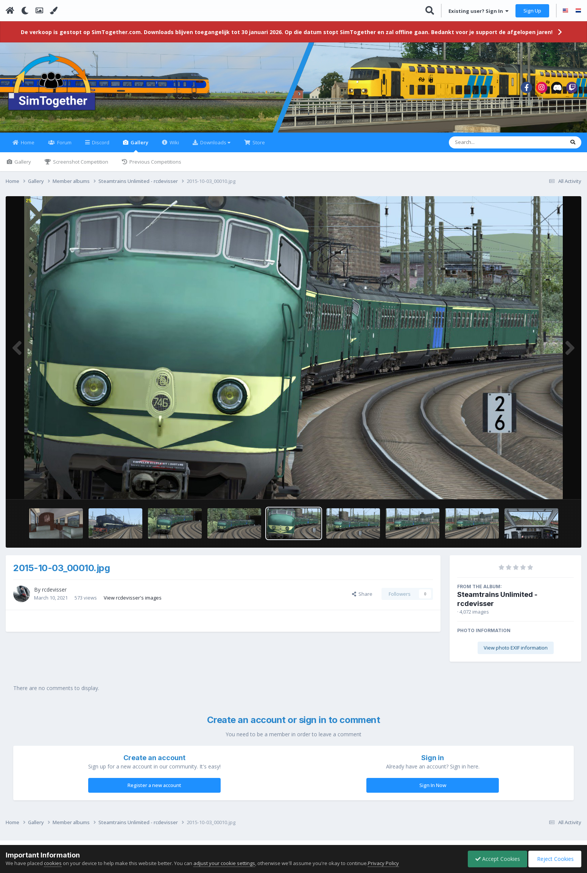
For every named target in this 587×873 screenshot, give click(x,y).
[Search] (487, 147)
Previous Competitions (154, 166)
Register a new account (154, 789)
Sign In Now (432, 789)
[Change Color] (54, 10)
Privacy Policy (383, 863)
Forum (64, 147)
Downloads (214, 147)
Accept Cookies (495, 858)
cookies (53, 863)
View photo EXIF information (516, 652)
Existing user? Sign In (478, 11)
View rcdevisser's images (133, 601)
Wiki (173, 147)
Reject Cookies (554, 858)
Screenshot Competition (80, 166)
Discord (100, 147)
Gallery (138, 150)
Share (362, 598)
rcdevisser (54, 594)
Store (258, 147)
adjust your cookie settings (224, 863)
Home (27, 147)
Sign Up (532, 10)
